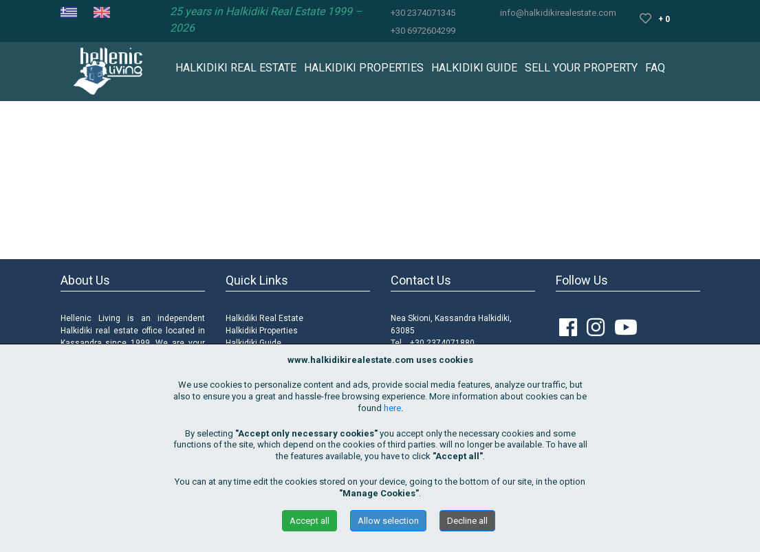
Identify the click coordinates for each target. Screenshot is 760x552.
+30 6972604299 (423, 30)
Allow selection (388, 521)
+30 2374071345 (423, 13)
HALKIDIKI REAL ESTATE (235, 67)
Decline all (467, 521)
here (392, 408)
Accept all (309, 521)
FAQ (655, 67)
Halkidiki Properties (262, 330)
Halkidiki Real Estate (264, 318)
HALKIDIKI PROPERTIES (364, 67)
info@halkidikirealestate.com (558, 13)
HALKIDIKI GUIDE (474, 67)
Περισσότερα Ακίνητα (380, 225)
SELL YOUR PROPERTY (581, 67)
